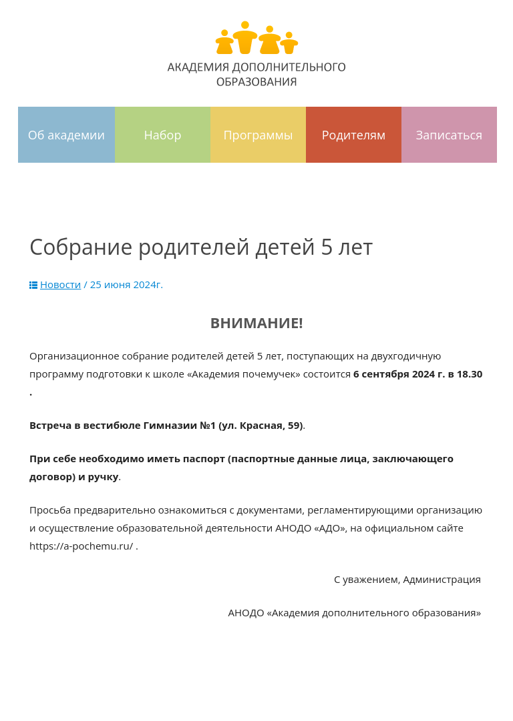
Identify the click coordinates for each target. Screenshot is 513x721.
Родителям (354, 135)
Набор (163, 135)
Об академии (66, 135)
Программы (258, 135)
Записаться (449, 135)
